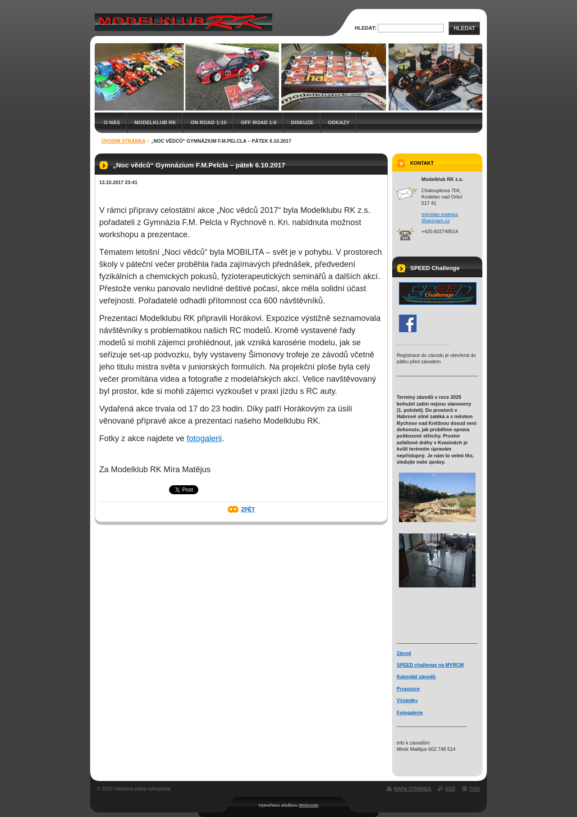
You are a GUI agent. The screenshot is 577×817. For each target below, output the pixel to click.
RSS (450, 788)
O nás (112, 122)
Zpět (248, 509)
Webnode (309, 805)
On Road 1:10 (208, 122)
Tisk (474, 788)
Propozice (408, 688)
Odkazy (338, 122)
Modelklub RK (155, 122)
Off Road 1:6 (258, 122)
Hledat (464, 28)
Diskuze (302, 122)
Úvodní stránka (123, 141)
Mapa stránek (412, 788)
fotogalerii (204, 438)
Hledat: (365, 28)
